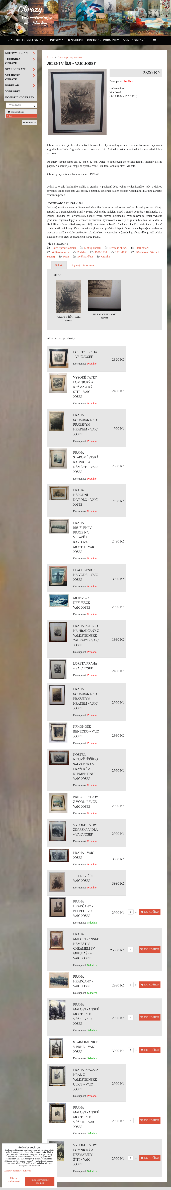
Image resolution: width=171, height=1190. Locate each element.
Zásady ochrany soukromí (17, 1170)
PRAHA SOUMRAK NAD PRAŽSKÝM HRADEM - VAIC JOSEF (85, 424)
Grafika (105, 256)
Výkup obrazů (134, 40)
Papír (66, 256)
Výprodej (12, 91)
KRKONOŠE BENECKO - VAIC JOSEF (86, 731)
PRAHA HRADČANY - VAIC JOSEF (83, 981)
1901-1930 (101, 252)
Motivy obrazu (92, 247)
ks (132, 912)
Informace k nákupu (66, 40)
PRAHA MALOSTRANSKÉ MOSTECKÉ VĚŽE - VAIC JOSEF (86, 1014)
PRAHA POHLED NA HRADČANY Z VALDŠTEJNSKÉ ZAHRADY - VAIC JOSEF (86, 635)
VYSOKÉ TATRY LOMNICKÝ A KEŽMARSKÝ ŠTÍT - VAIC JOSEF (85, 387)
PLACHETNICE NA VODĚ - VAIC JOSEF (85, 575)
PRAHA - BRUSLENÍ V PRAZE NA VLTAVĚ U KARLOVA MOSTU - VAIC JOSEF (84, 537)
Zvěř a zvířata (85, 256)
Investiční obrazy (19, 97)
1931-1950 (121, 252)
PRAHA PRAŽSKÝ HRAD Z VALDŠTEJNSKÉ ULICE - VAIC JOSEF (86, 1079)
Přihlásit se (29, 122)
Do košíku (149, 911)
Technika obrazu (118, 247)
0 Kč (9, 116)
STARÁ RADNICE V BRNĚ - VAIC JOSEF (85, 1047)
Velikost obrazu (60, 252)
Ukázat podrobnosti (14, 1179)
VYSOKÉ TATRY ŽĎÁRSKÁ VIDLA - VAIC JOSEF (85, 830)
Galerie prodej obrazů (27, 40)
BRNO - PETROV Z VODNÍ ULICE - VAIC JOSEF (86, 801)
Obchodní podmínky (103, 40)
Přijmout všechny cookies (40, 1181)
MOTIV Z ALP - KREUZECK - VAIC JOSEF (84, 603)
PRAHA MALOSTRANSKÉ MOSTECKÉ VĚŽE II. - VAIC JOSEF (86, 1117)
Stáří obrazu (142, 247)
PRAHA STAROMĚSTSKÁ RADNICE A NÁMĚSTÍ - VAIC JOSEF (85, 462)
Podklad (82, 252)
